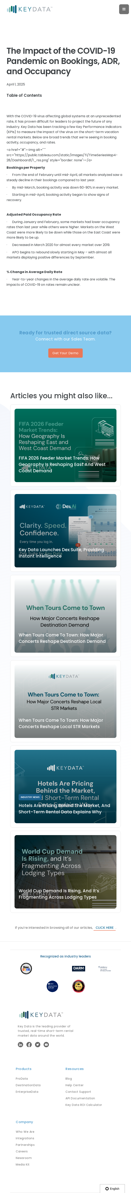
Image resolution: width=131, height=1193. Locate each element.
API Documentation (80, 1098)
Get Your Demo (65, 353)
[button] (124, 9)
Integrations (25, 1138)
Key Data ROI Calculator (84, 1105)
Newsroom (24, 1158)
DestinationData (28, 1085)
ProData (22, 1079)
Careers (22, 1151)
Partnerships (25, 1145)
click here (105, 927)
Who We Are (25, 1132)
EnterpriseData (27, 1092)
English (112, 1188)
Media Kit (23, 1164)
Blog (69, 1079)
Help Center (75, 1085)
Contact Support (78, 1092)
